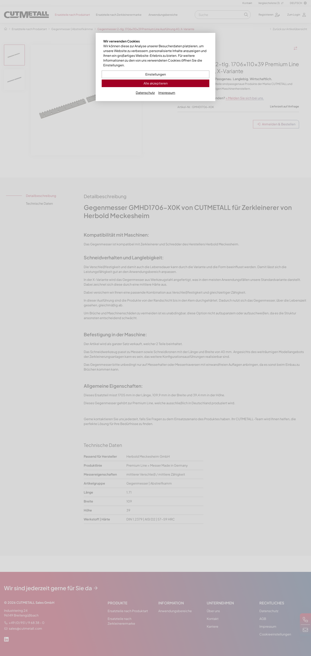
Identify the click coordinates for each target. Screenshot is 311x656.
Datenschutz (145, 92)
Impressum (166, 92)
